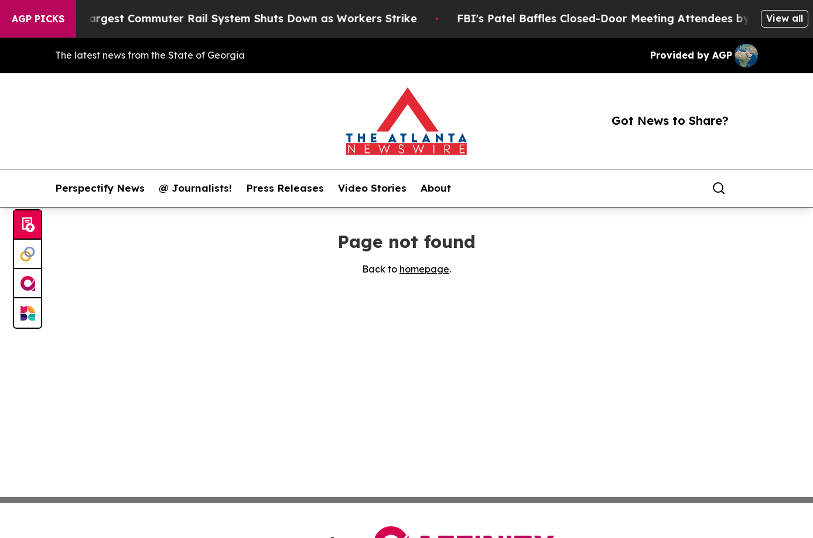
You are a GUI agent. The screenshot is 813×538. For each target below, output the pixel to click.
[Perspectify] (27, 254)
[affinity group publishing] (27, 283)
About (436, 188)
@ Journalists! (195, 188)
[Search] (719, 188)
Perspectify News (100, 188)
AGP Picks (38, 19)
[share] (750, 188)
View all (784, 18)
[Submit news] (27, 225)
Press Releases (285, 188)
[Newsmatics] (27, 313)
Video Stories (372, 188)
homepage (424, 269)
